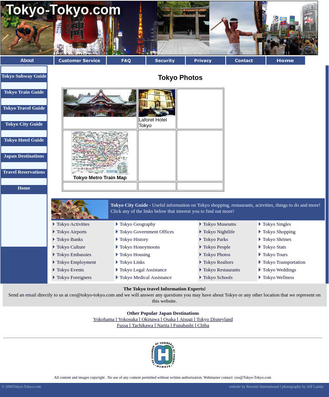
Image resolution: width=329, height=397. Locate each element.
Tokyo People (217, 247)
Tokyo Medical (135, 277)
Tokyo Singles (277, 224)
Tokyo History (134, 239)
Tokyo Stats (274, 247)
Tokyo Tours (275, 254)
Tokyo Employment (76, 262)
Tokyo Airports (72, 231)
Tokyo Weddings (279, 270)
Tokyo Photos (217, 254)
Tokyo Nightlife (219, 231)
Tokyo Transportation (284, 262)
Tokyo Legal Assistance (143, 270)
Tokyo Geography (137, 224)
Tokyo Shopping (279, 231)
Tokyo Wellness (278, 277)
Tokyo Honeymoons (140, 247)
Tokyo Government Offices (147, 231)
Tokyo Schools (218, 277)
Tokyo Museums (219, 224)
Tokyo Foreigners (74, 277)
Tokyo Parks (215, 239)
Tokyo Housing (135, 254)
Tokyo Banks (70, 239)
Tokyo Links (132, 262)
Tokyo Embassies (74, 254)
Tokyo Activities (73, 224)
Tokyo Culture (71, 247)
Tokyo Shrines (277, 239)
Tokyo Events (70, 270)
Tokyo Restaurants (221, 270)
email (30, 295)
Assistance (161, 277)
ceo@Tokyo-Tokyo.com (252, 377)
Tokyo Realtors (218, 262)
